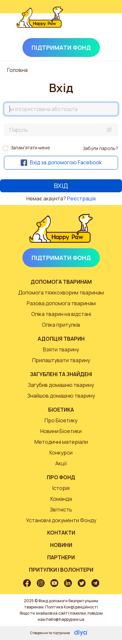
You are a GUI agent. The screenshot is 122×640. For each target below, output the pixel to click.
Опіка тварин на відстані (61, 314)
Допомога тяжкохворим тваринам (61, 292)
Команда (61, 498)
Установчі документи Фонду (61, 520)
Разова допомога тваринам (61, 303)
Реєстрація (81, 198)
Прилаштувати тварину (61, 360)
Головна (17, 70)
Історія (61, 488)
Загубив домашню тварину (61, 384)
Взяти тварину (61, 349)
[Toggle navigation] (96, 24)
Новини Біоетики (61, 431)
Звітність (61, 509)
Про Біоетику (61, 420)
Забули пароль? (100, 148)
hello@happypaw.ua (65, 619)
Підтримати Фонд (61, 47)
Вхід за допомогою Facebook (61, 162)
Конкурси (61, 452)
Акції (61, 463)
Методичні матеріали (61, 441)
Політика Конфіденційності (71, 607)
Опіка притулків (61, 324)
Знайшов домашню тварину (61, 395)
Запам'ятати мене (30, 147)
